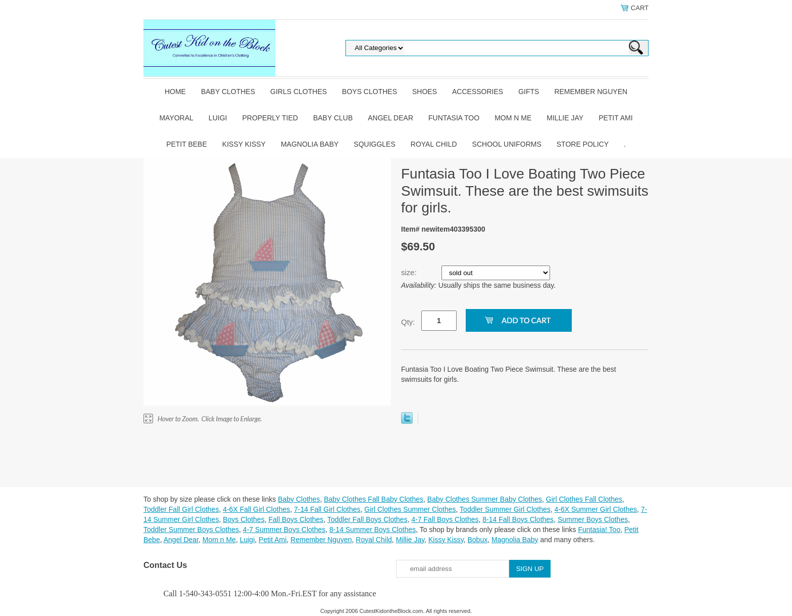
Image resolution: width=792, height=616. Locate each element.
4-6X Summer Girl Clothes (596, 509)
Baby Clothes (228, 91)
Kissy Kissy (244, 144)
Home (175, 91)
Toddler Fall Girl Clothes (181, 509)
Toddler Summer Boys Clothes (191, 529)
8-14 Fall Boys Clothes (518, 519)
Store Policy (583, 144)
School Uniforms (506, 144)
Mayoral (176, 118)
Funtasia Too (453, 118)
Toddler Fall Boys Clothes (367, 519)
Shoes (424, 91)
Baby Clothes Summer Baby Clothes (484, 499)
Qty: (408, 322)
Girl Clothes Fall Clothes (584, 499)
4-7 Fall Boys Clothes (444, 519)
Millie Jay (565, 118)
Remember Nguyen (590, 91)
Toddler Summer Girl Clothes (505, 509)
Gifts (528, 91)
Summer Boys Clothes (593, 519)
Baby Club (333, 118)
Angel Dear (390, 118)
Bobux (477, 540)
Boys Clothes (369, 91)
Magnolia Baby (309, 144)
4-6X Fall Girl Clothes (256, 509)
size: (410, 272)
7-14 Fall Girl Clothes (327, 509)
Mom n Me (512, 118)
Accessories (477, 91)
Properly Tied (270, 118)
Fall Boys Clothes (295, 519)
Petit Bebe (186, 144)
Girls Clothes (298, 91)
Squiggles (374, 144)
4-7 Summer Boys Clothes (284, 529)
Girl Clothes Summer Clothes (410, 509)
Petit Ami (615, 118)
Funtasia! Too (599, 529)
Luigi (218, 118)
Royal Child (434, 144)
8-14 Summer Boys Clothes (372, 529)
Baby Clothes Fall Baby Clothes (373, 499)
